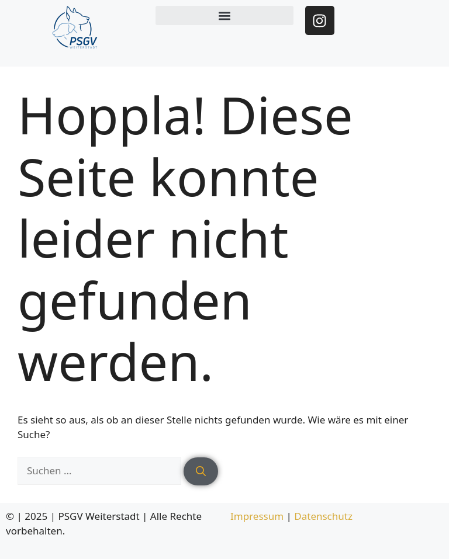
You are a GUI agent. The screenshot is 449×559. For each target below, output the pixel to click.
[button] (224, 15)
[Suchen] (201, 471)
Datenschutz (323, 516)
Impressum (257, 516)
